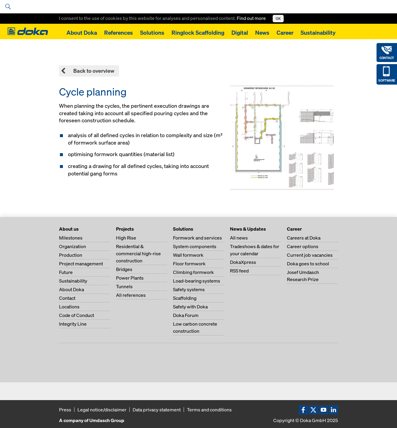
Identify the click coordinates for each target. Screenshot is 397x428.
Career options (302, 246)
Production (70, 255)
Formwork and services (197, 237)
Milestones (70, 237)
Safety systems (189, 289)
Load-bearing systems (196, 281)
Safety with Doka (190, 306)
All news (239, 237)
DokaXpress (243, 262)
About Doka (81, 33)
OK (278, 18)
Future (66, 272)
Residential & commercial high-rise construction (138, 253)
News (262, 33)
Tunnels (124, 286)
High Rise (126, 237)
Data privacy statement (157, 409)
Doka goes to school (308, 263)
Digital (239, 33)
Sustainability (318, 33)
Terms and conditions (209, 409)
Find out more (252, 18)
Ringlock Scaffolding (197, 33)
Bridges (124, 269)
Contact (67, 298)
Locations (69, 306)
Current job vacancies (310, 255)
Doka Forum (185, 315)
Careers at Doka (303, 237)
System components (194, 246)
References (118, 33)
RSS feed (239, 270)
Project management (81, 263)
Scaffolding (184, 298)
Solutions (152, 33)
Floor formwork (189, 263)
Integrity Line (73, 324)
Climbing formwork (193, 272)
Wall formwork (188, 255)
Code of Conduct (76, 315)
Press (65, 409)
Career (285, 33)
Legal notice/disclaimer (101, 409)
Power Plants (130, 278)
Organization (72, 246)
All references (131, 295)
